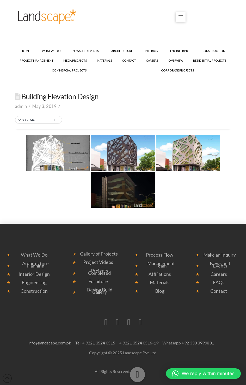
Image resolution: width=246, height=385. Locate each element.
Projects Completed (99, 272)
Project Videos (98, 262)
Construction (34, 291)
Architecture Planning (35, 264)
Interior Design (34, 274)
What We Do (34, 255)
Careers (219, 274)
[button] (181, 17)
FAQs (218, 282)
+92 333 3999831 (198, 342)
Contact (218, 291)
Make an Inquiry (219, 255)
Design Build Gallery (99, 291)
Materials (159, 282)
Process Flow (159, 255)
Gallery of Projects (99, 254)
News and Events (220, 264)
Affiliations (160, 274)
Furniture (98, 281)
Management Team (161, 264)
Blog (159, 291)
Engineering (34, 282)
